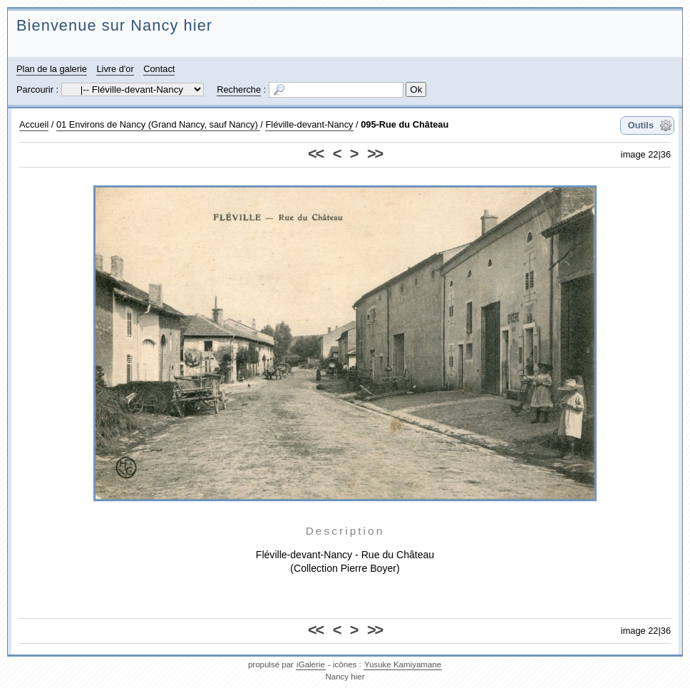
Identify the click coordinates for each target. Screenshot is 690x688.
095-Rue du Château (404, 124)
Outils (641, 125)
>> (374, 154)
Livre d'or (114, 68)
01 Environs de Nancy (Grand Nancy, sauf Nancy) (158, 124)
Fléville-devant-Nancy (309, 124)
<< (315, 154)
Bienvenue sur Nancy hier (114, 25)
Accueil (33, 124)
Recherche (239, 89)
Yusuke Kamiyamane (402, 664)
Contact (159, 68)
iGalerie (311, 664)
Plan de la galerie (51, 68)
